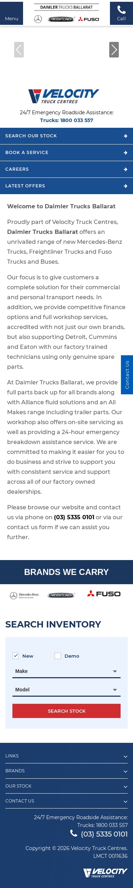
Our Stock (66, 787)
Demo (67, 656)
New (22, 656)
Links (66, 756)
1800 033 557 (76, 120)
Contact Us (66, 802)
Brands (66, 771)
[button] (114, 49)
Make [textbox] (21, 671)
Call (121, 13)
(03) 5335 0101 (74, 517)
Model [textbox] (22, 689)
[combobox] (66, 671)
